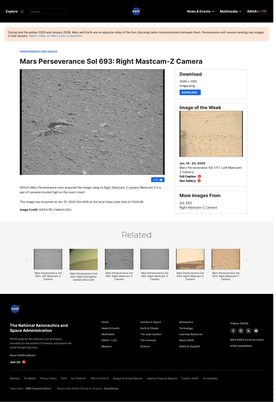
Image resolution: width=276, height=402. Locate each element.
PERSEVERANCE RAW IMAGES (38, 51)
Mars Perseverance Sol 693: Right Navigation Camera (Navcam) (83, 276)
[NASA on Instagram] (241, 331)
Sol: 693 (186, 203)
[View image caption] (190, 176)
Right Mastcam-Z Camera (198, 207)
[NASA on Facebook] (233, 331)
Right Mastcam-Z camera (121, 187)
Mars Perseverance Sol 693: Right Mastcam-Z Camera (119, 276)
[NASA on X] (248, 331)
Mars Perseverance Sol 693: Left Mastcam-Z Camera (48, 276)
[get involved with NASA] (18, 362)
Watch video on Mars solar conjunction (55, 36)
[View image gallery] (190, 180)
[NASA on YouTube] (256, 331)
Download (190, 92)
